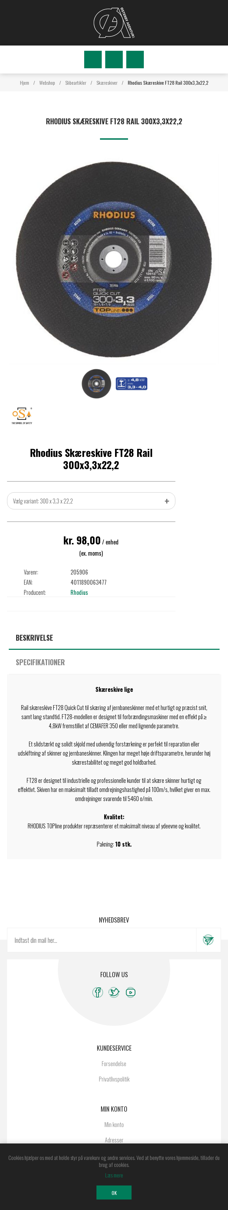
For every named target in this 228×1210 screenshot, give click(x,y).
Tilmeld (208, 940)
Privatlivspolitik (114, 1079)
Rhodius (79, 592)
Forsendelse (114, 1063)
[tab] (114, 637)
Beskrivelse (34, 637)
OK (114, 1192)
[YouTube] (131, 992)
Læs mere (114, 1174)
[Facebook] (98, 992)
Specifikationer (40, 662)
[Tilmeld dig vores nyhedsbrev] (101, 940)
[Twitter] (114, 992)
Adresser (114, 1140)
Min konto (114, 1124)
